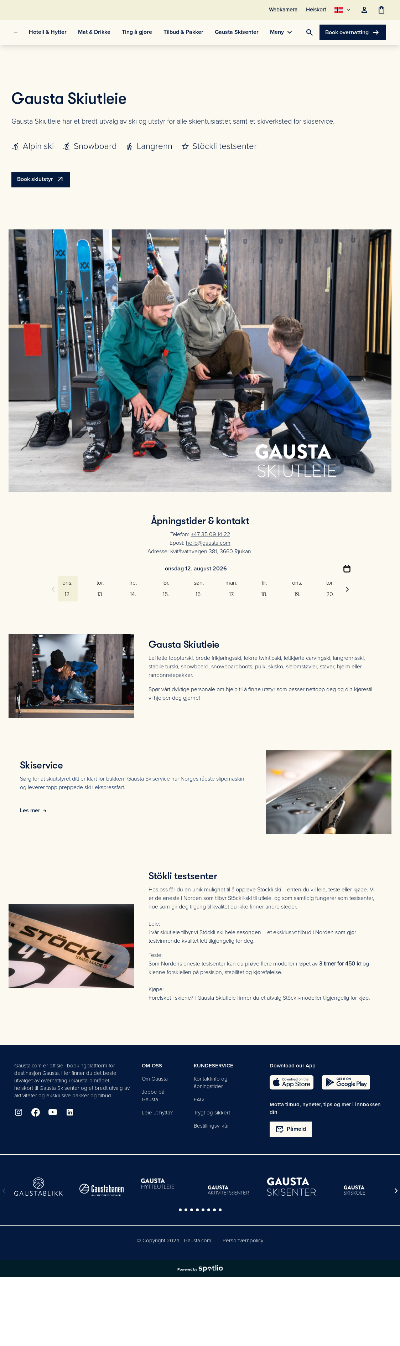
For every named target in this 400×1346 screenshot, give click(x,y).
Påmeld (290, 1129)
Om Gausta (155, 1079)
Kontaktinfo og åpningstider (211, 1082)
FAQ (199, 1099)
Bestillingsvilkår (211, 1126)
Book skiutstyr (40, 180)
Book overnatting (352, 32)
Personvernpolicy (243, 1240)
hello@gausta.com (208, 543)
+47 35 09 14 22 (210, 534)
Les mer (33, 810)
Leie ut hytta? (157, 1112)
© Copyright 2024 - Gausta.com (174, 1240)
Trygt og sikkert (212, 1112)
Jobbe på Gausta (153, 1096)
